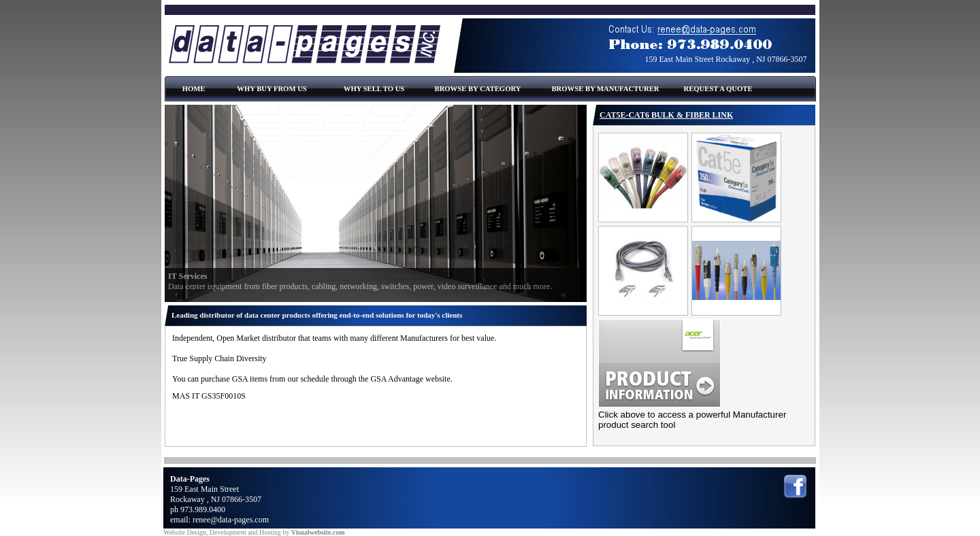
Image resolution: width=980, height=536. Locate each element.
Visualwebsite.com (318, 532)
